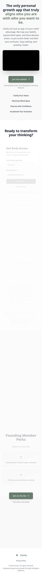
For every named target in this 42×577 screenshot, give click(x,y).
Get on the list (21, 495)
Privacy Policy (21, 561)
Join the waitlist (21, 79)
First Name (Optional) (14, 161)
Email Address (12, 171)
